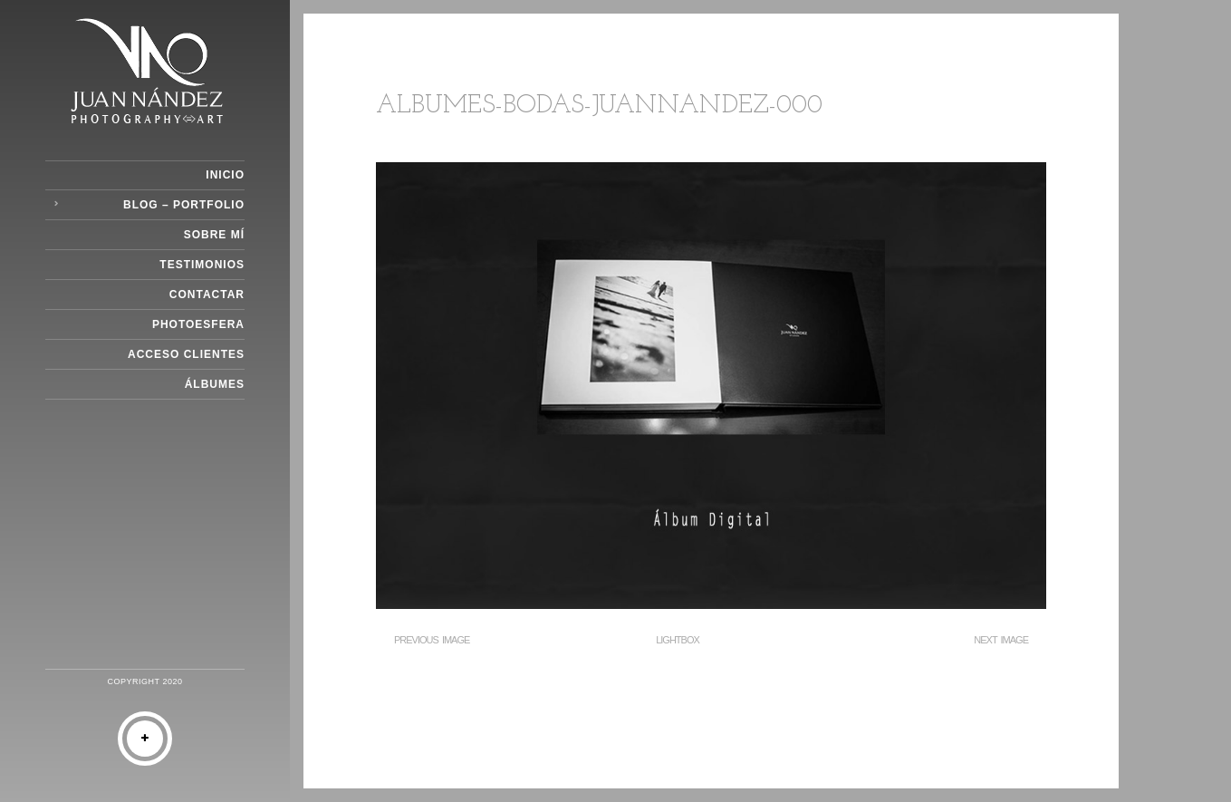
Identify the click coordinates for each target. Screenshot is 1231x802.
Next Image (1001, 639)
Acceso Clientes (186, 354)
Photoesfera (198, 324)
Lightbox (677, 639)
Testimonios (202, 264)
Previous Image (431, 639)
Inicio (225, 175)
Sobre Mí (214, 234)
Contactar (207, 294)
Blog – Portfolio (184, 204)
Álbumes (215, 384)
